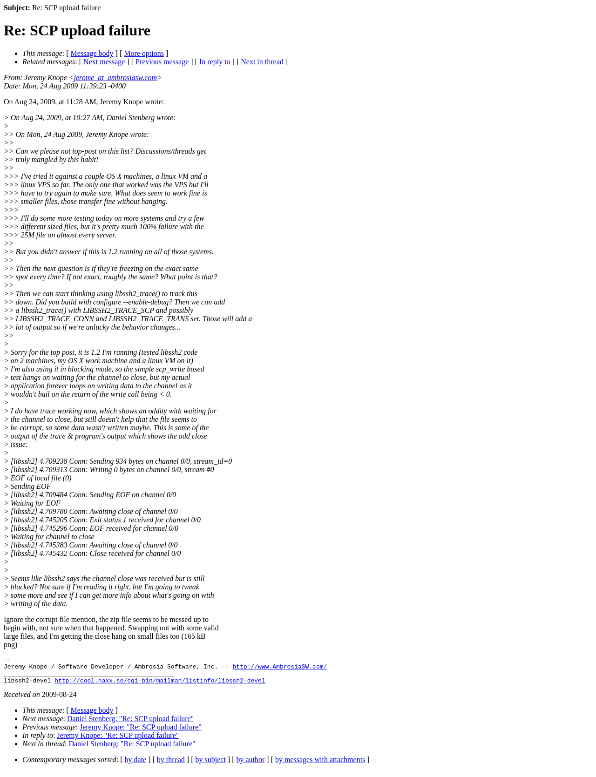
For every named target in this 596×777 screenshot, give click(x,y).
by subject (211, 765)
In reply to (214, 62)
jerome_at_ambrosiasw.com (115, 77)
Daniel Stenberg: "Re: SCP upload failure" (130, 724)
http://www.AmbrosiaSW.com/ (279, 669)
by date (136, 765)
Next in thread (262, 62)
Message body (92, 53)
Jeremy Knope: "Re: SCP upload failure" (141, 732)
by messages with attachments (320, 765)
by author (250, 765)
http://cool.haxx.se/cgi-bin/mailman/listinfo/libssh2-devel (159, 686)
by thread (171, 765)
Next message (104, 62)
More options (144, 53)
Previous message (162, 62)
